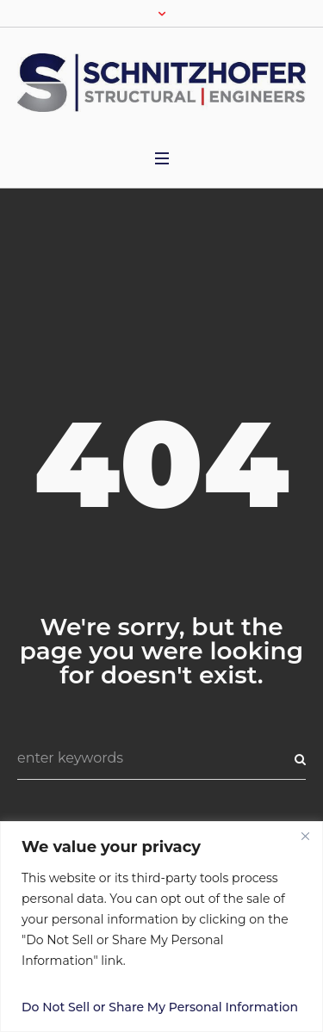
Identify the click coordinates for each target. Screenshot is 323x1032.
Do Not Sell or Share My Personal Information (160, 1007)
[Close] (305, 835)
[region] (161, 926)
